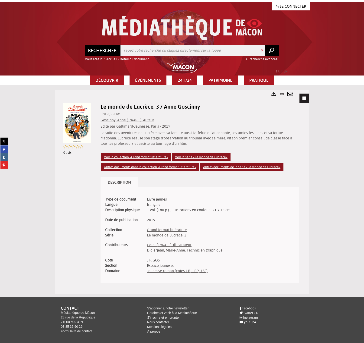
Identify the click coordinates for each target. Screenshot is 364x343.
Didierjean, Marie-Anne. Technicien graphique (185, 250)
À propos (153, 331)
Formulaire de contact (76, 331)
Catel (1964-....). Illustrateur (169, 244)
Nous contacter (158, 322)
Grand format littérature (167, 229)
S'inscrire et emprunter (163, 317)
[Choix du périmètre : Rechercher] (103, 50)
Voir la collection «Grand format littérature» (136, 157)
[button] (107, 80)
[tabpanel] (182, 192)
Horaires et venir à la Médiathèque (172, 313)
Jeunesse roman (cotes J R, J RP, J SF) (177, 270)
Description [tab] (119, 182)
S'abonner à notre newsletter (168, 308)
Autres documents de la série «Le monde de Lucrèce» (241, 167)
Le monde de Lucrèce (165, 235)
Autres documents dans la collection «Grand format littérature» (150, 167)
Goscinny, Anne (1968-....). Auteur (127, 120)
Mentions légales (159, 327)
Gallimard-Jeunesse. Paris (137, 126)
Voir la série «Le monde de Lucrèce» (201, 157)
